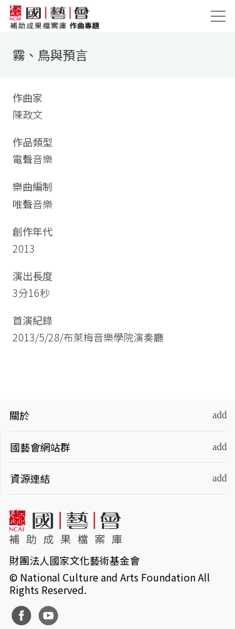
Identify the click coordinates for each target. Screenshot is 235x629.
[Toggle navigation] (218, 16)
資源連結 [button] (30, 478)
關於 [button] (19, 415)
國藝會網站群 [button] (40, 447)
